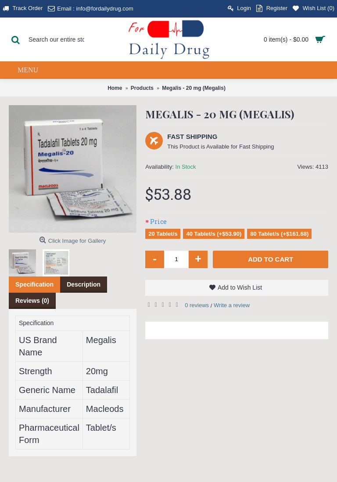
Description (83, 284)
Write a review (232, 305)
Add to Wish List (240, 287)
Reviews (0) (32, 300)
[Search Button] (15, 39)
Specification (34, 284)
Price (158, 221)
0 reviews (197, 305)
